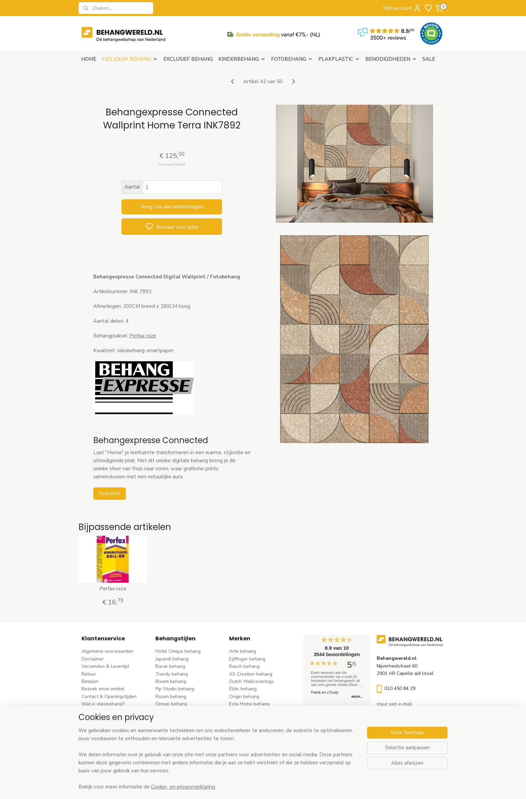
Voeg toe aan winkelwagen (171, 206)
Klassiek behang (172, 719)
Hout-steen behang (176, 734)
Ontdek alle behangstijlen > (188, 756)
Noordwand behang (250, 726)
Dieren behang (171, 749)
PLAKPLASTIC (339, 59)
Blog (86, 719)
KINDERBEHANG (242, 59)
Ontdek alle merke (250, 756)
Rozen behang (170, 696)
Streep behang (171, 704)
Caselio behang (245, 734)
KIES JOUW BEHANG (130, 59)
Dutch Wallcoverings (251, 681)
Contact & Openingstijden (109, 696)
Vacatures (92, 726)
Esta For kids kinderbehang (258, 711)
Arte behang (242, 651)
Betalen (90, 681)
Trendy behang (171, 674)
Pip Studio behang (174, 689)
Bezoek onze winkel (103, 689)
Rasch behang (244, 666)
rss (305, 786)
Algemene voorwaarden (107, 651)
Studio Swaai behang (252, 749)
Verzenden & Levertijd (105, 666)
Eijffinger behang (247, 659)
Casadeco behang (248, 741)
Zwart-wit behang (175, 726)
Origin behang (244, 696)
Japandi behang (172, 659)
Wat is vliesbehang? (103, 704)
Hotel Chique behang (178, 651)
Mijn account (402, 8)
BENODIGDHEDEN (391, 59)
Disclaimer (93, 659)
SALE (428, 59)
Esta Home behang (249, 704)
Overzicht (109, 493)
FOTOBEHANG (292, 59)
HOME (88, 59)
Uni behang (167, 711)
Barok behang (170, 666)
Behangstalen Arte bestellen (113, 711)
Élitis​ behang (243, 689)
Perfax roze (142, 335)
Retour (89, 674)
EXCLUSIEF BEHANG (188, 59)
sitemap (293, 786)
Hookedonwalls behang (254, 719)
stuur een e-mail (394, 704)
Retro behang (170, 741)
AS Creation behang (250, 674)
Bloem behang (170, 681)
